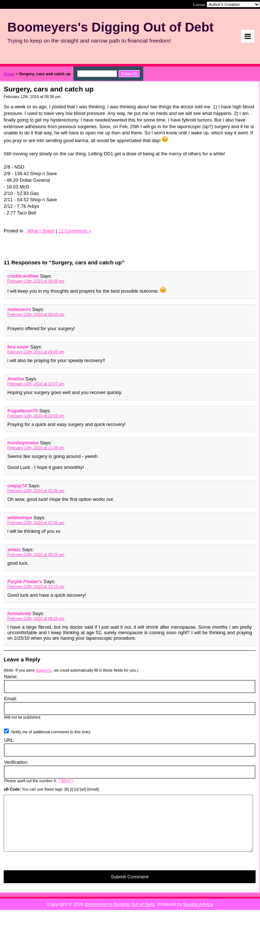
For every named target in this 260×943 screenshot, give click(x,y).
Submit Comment (130, 887)
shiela (14, 549)
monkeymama (23, 442)
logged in (43, 670)
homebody (19, 613)
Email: (10, 698)
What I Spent (40, 231)
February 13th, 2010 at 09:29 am (35, 554)
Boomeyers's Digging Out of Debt (120, 915)
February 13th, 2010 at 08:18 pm (35, 618)
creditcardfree (23, 276)
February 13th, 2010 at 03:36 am (35, 490)
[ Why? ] (66, 780)
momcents (19, 309)
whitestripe (19, 517)
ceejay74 (17, 485)
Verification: (16, 762)
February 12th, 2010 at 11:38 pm (35, 447)
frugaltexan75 (22, 410)
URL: (9, 740)
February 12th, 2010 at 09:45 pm (35, 352)
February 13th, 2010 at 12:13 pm (35, 586)
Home (9, 74)
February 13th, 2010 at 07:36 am (35, 522)
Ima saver (18, 347)
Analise (15, 379)
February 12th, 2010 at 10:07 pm (35, 384)
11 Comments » (74, 231)
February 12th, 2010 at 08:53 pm (35, 314)
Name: (11, 676)
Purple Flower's (24, 581)
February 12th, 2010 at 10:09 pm (35, 415)
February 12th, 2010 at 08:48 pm (35, 281)
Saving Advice (198, 915)
